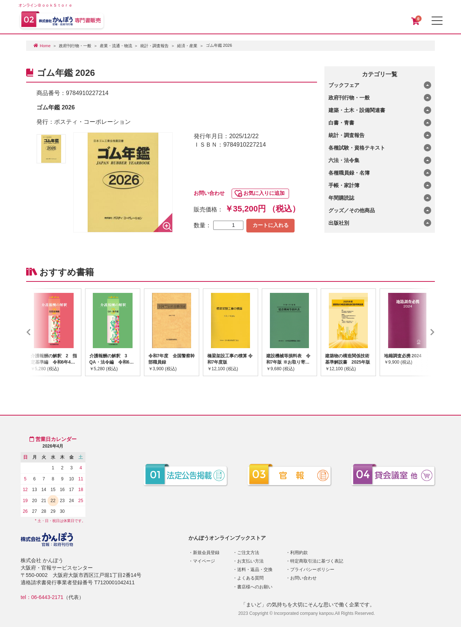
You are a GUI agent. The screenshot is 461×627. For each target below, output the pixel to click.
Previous (39, 332)
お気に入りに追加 (264, 193)
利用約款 (299, 552)
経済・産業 (187, 45)
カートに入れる (271, 225)
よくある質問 (250, 578)
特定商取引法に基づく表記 (316, 561)
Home (45, 45)
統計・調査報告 (154, 45)
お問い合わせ (209, 193)
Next (421, 332)
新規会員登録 (206, 552)
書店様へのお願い (254, 586)
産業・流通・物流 (116, 45)
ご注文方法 (248, 552)
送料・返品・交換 (254, 569)
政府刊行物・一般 (75, 45)
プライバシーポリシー (312, 569)
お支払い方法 (250, 561)
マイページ (204, 561)
